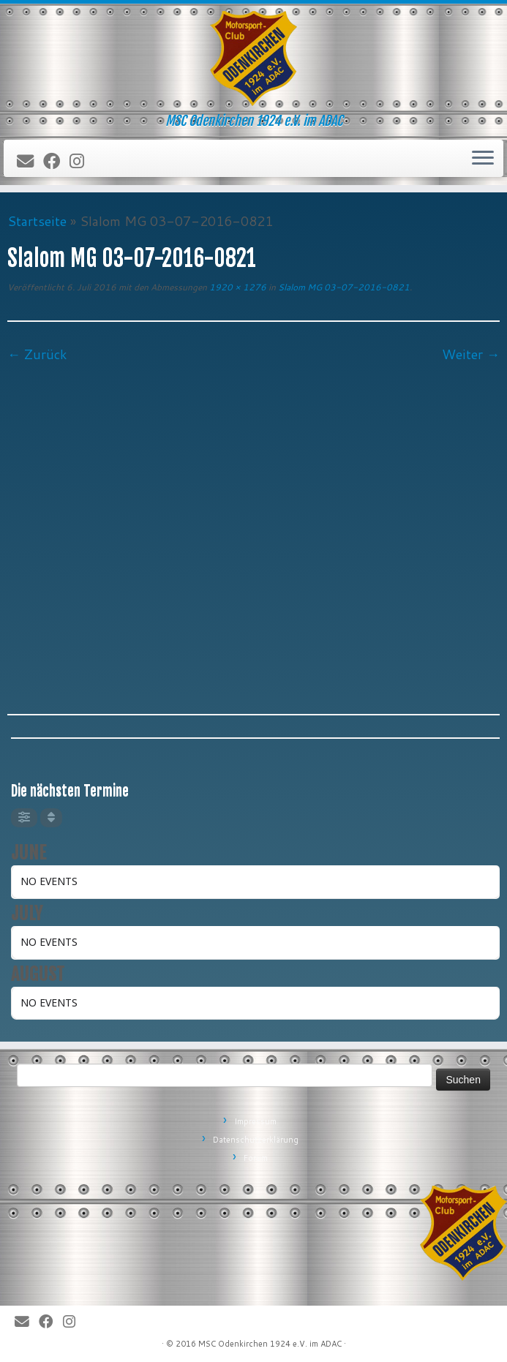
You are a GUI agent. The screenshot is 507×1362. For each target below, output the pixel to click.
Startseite (37, 220)
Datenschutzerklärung (255, 1139)
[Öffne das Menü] (483, 159)
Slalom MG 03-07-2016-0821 (343, 287)
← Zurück (37, 354)
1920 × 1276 (236, 287)
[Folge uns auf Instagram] (82, 161)
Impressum (255, 1121)
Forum (256, 1158)
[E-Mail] (30, 161)
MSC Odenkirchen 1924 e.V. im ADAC (270, 1344)
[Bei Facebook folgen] (56, 161)
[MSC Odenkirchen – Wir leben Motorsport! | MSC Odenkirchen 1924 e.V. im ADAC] (253, 58)
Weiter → (471, 354)
